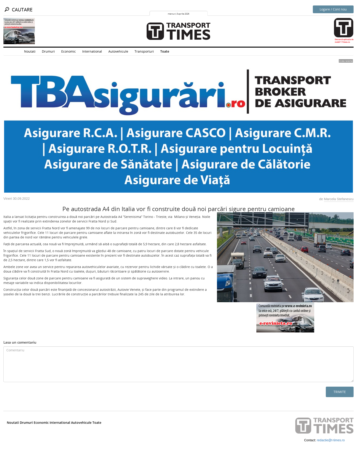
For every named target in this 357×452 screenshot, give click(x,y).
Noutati (30, 51)
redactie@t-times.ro (331, 440)
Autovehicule (118, 51)
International (92, 51)
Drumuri (48, 51)
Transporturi (144, 51)
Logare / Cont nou (333, 9)
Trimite (340, 392)
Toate (164, 51)
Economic (68, 51)
